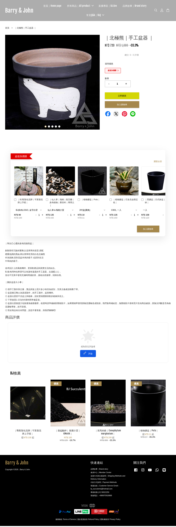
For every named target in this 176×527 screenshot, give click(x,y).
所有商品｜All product (82, 6)
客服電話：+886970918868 (101, 497)
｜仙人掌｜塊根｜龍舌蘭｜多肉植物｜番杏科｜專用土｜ (60, 203)
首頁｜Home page (55, 6)
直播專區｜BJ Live (110, 6)
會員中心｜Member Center (101, 473)
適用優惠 (109, 65)
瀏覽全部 (158, 162)
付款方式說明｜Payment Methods (104, 483)
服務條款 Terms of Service (66, 520)
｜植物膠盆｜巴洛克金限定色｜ (123, 202)
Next (95, 83)
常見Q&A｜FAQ (98, 15)
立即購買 (122, 96)
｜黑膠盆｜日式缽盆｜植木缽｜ (155, 202)
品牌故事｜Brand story (137, 6)
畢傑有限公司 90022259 (100, 493)
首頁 (7, 29)
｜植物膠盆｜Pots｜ (89, 201)
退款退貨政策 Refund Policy (88, 520)
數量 (107, 79)
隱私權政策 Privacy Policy (110, 520)
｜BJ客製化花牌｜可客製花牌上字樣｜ (28, 202)
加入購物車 (148, 230)
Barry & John (21, 11)
